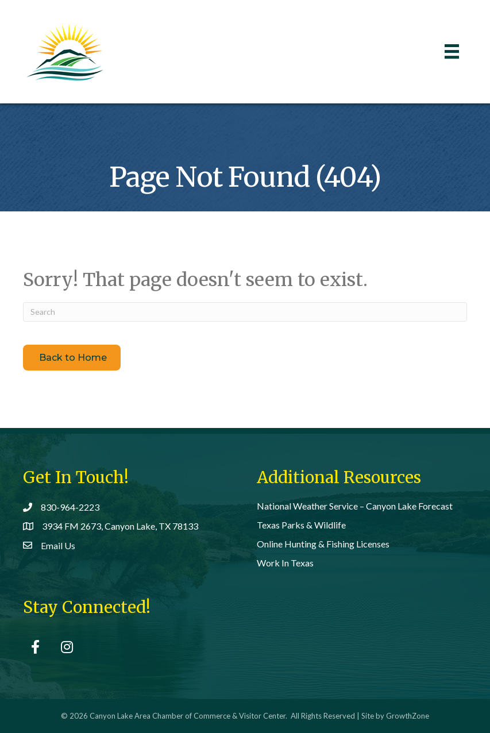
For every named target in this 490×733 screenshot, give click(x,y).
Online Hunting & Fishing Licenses (323, 543)
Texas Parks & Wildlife (301, 524)
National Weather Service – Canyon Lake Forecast (355, 505)
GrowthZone (407, 715)
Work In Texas (285, 562)
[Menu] (452, 51)
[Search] (245, 312)
